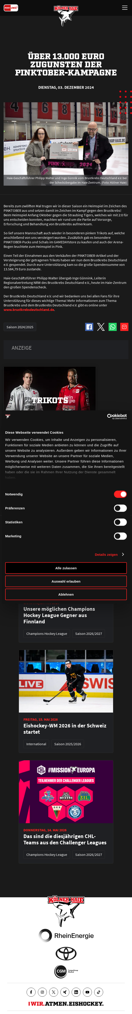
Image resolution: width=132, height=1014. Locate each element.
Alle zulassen (66, 568)
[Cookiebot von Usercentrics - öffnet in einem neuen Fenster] (107, 416)
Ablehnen (66, 594)
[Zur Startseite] (66, 16)
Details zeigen (106, 554)
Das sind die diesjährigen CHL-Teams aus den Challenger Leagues (65, 839)
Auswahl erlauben (66, 581)
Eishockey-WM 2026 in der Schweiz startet (64, 728)
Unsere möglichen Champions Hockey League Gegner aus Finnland (59, 615)
